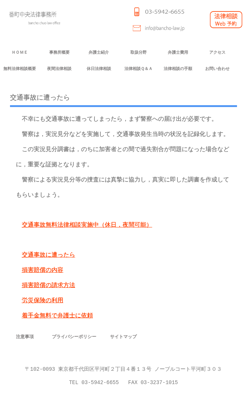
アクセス (217, 52)
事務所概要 (59, 52)
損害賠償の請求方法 (48, 285)
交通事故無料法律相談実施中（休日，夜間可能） (87, 225)
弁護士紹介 (99, 52)
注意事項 (25, 336)
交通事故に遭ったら (48, 255)
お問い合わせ (217, 68)
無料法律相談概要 (19, 68)
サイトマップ (123, 336)
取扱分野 (138, 52)
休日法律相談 (99, 68)
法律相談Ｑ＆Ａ (138, 68)
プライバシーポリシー (74, 336)
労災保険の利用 (42, 300)
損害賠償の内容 (42, 270)
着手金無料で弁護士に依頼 (57, 316)
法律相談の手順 (178, 68)
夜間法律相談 (59, 68)
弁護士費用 (178, 52)
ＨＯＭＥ (19, 52)
